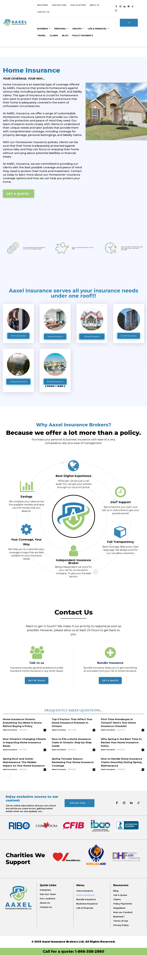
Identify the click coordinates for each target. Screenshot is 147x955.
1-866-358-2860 (89, 951)
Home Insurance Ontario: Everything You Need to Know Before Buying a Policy (22, 723)
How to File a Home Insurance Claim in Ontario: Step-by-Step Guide (72, 742)
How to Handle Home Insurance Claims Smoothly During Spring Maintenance (121, 762)
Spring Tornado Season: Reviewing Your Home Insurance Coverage (73, 762)
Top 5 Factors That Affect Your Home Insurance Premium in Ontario (72, 723)
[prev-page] (4, 776)
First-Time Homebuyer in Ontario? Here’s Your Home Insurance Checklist (118, 723)
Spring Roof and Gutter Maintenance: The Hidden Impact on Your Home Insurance (24, 762)
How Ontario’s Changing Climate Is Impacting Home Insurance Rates (24, 742)
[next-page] (9, 776)
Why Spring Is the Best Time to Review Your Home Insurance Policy (121, 742)
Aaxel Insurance (10, 730)
